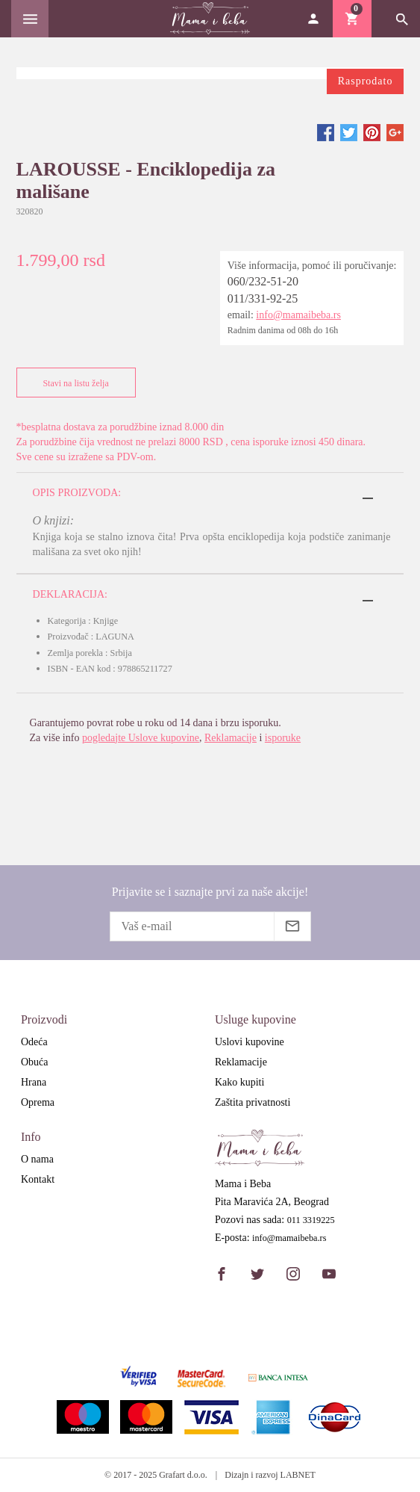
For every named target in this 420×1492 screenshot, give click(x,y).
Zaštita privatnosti (252, 1102)
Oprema (37, 1102)
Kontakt (37, 1179)
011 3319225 (311, 1220)
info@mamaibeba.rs (298, 315)
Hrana (33, 1082)
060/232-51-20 (263, 281)
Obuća (34, 1062)
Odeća (34, 1041)
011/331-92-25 (263, 298)
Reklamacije (230, 737)
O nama (37, 1159)
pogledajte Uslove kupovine (140, 737)
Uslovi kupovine (249, 1041)
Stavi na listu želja (73, 383)
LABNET (298, 1475)
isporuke (283, 737)
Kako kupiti (240, 1082)
